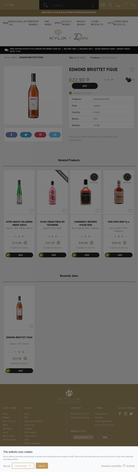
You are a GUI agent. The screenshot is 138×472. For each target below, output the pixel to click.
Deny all (6, 465)
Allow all (42, 465)
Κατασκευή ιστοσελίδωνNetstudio (118, 465)
